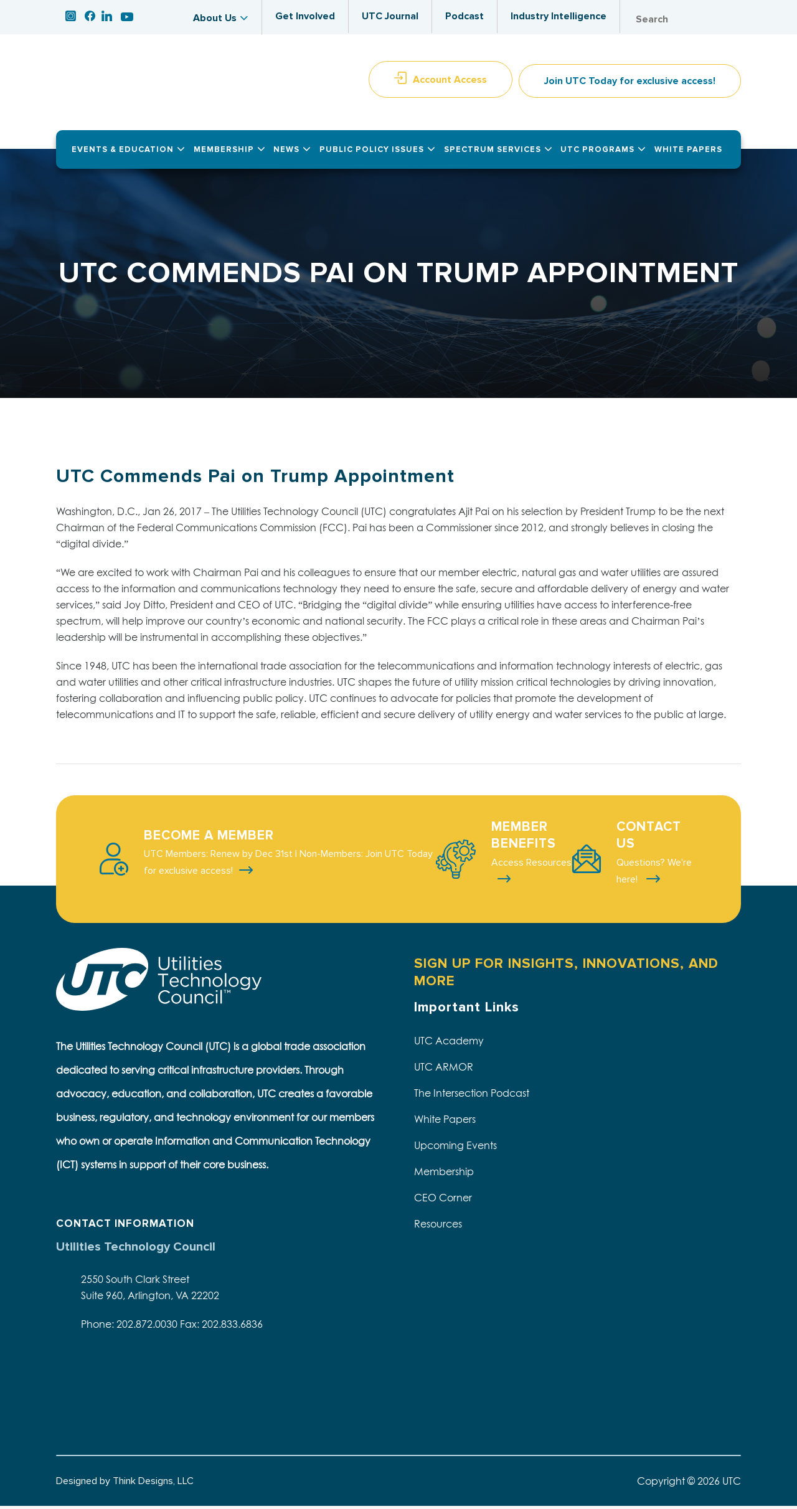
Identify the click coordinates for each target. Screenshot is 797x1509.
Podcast (464, 16)
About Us (215, 18)
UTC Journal (390, 16)
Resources (438, 1227)
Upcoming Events (455, 1148)
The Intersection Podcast (471, 1096)
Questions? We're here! (654, 874)
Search (728, 19)
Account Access (450, 83)
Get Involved (305, 16)
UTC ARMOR (443, 1070)
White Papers (445, 1122)
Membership (444, 1174)
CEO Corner (443, 1200)
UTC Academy (449, 1044)
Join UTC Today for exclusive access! (629, 84)
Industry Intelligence (558, 16)
